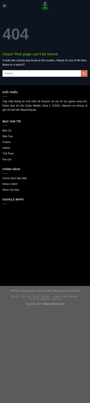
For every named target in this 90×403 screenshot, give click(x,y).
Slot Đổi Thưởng (40, 299)
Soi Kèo (56, 299)
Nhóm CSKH (10, 184)
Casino (6, 142)
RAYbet (14, 290)
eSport (6, 147)
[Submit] (84, 73)
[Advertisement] (45, 331)
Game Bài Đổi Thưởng (65, 296)
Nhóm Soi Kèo (10, 189)
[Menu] (4, 6)
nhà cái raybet (27, 290)
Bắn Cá (6, 130)
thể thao (75, 290)
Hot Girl (6, 159)
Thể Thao (8, 153)
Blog (36, 296)
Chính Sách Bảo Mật (14, 178)
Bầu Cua (7, 136)
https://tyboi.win (61, 290)
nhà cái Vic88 (44, 290)
